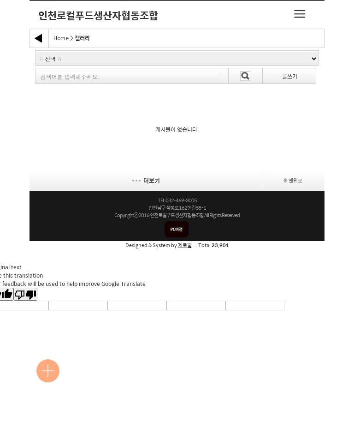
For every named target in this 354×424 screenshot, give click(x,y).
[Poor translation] (25, 294)
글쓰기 (289, 76)
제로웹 (185, 245)
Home (61, 38)
